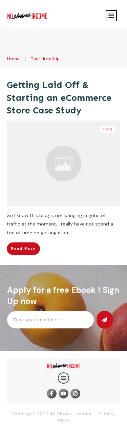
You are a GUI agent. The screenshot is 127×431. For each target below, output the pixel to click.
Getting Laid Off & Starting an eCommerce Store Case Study (59, 98)
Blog (107, 129)
